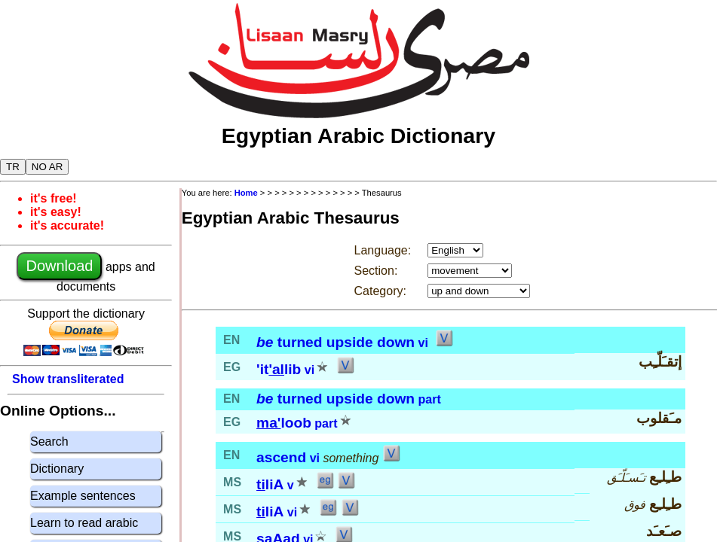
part (429, 399)
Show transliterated (68, 379)
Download (59, 265)
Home (246, 192)
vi (423, 342)
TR (13, 166)
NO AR (47, 166)
